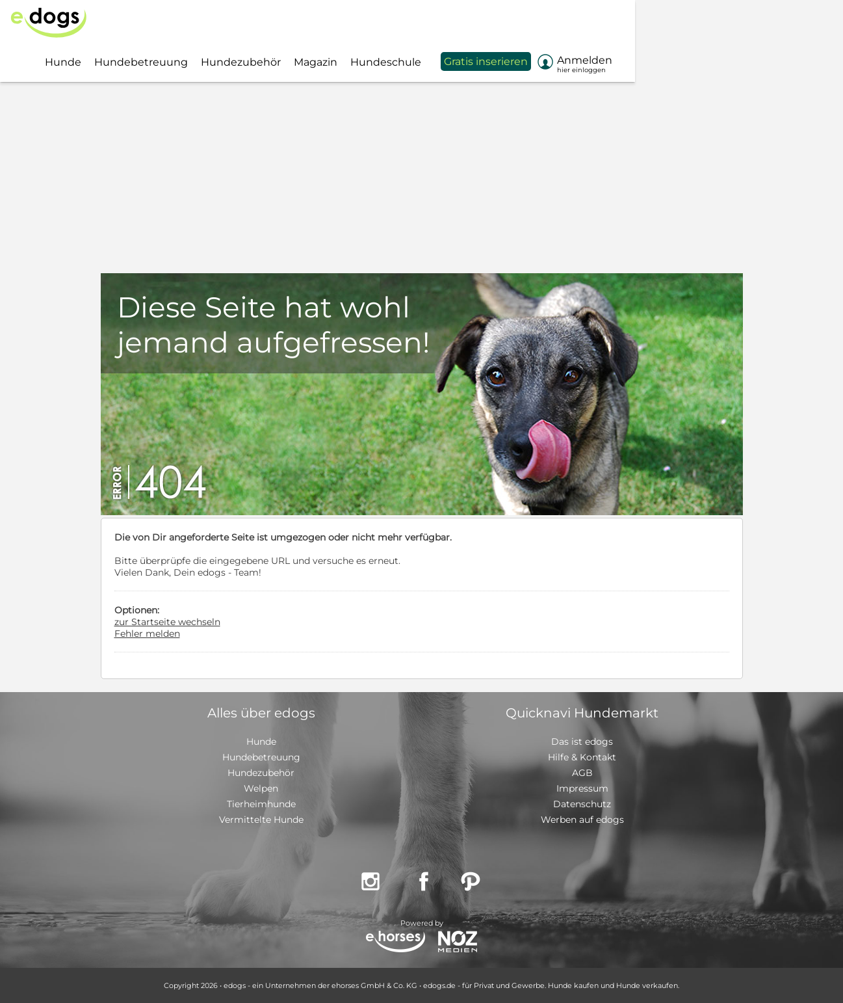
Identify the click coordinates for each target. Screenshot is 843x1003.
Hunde (261, 741)
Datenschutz (582, 804)
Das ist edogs (582, 741)
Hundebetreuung (261, 757)
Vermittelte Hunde (261, 819)
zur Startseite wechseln (167, 622)
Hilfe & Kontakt (582, 757)
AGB (582, 773)
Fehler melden (147, 633)
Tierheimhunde (261, 804)
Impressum (582, 788)
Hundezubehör (260, 773)
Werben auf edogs (582, 819)
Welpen (261, 788)
